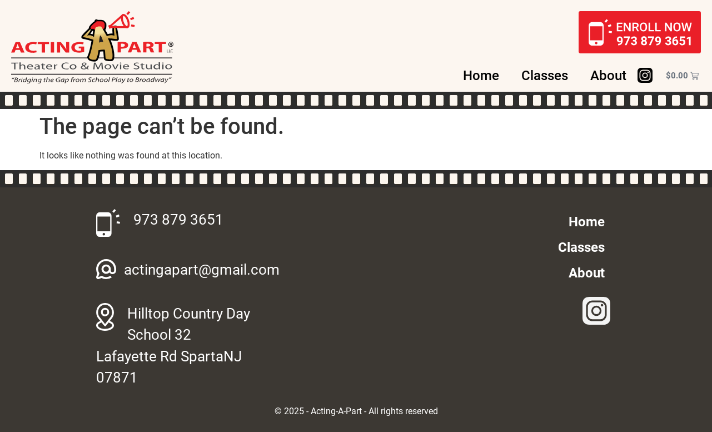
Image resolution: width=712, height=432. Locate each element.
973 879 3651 (178, 219)
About (608, 75)
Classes (544, 75)
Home (481, 75)
